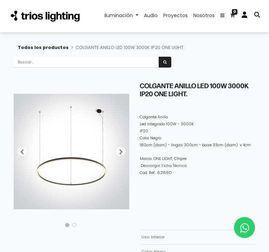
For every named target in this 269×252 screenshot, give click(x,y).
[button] (222, 16)
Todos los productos (43, 47)
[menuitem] (150, 16)
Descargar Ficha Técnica (164, 165)
